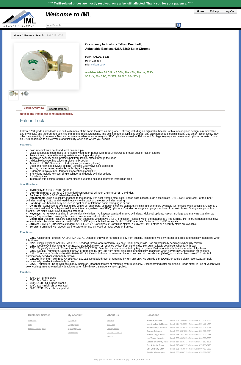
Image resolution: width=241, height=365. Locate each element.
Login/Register (73, 325)
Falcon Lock (98, 64)
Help (30, 325)
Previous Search (34, 35)
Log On (229, 11)
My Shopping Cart (74, 329)
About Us (113, 315)
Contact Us (32, 321)
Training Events (113, 329)
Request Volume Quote (37, 329)
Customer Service (39, 315)
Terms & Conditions (114, 332)
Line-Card (111, 325)
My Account (75, 315)
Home (200, 11)
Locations (153, 315)
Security (110, 336)
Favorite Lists (73, 332)
